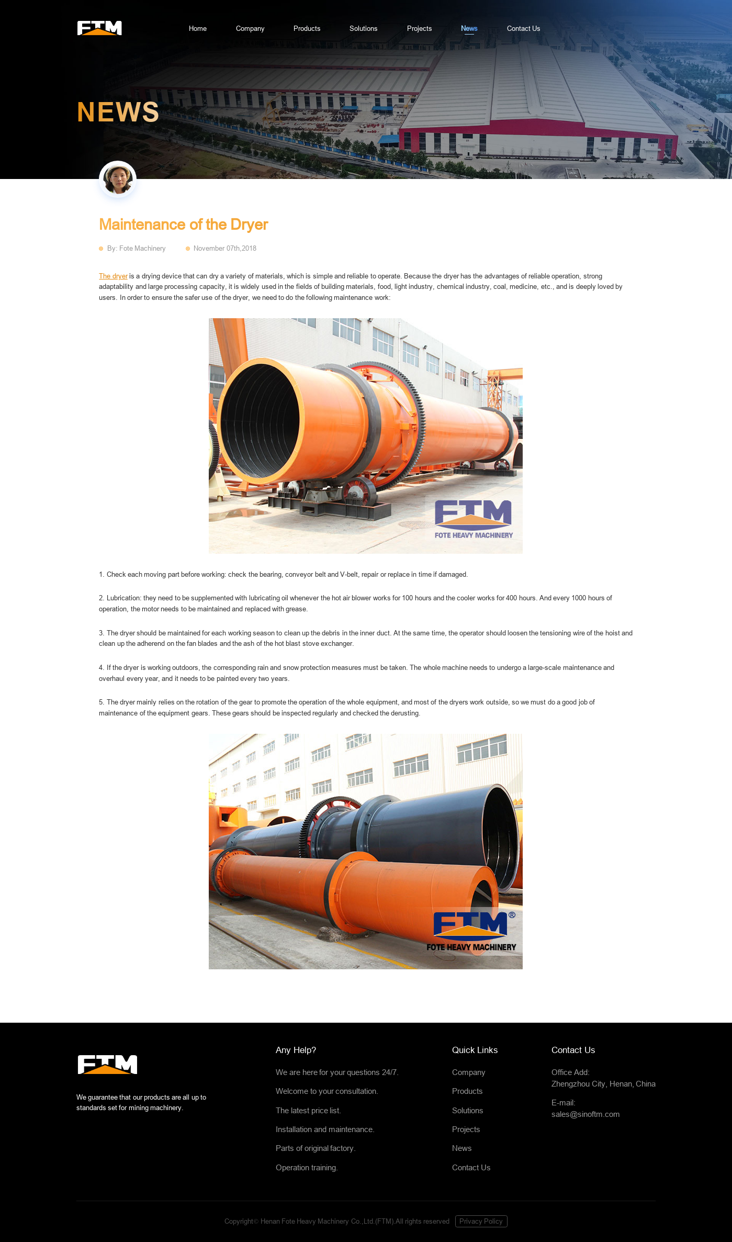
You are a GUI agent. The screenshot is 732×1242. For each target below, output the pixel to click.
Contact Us (523, 28)
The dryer (113, 276)
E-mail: (603, 1110)
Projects (419, 28)
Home (198, 28)
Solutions (364, 28)
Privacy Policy (481, 1221)
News (469, 28)
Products (307, 28)
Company (250, 28)
